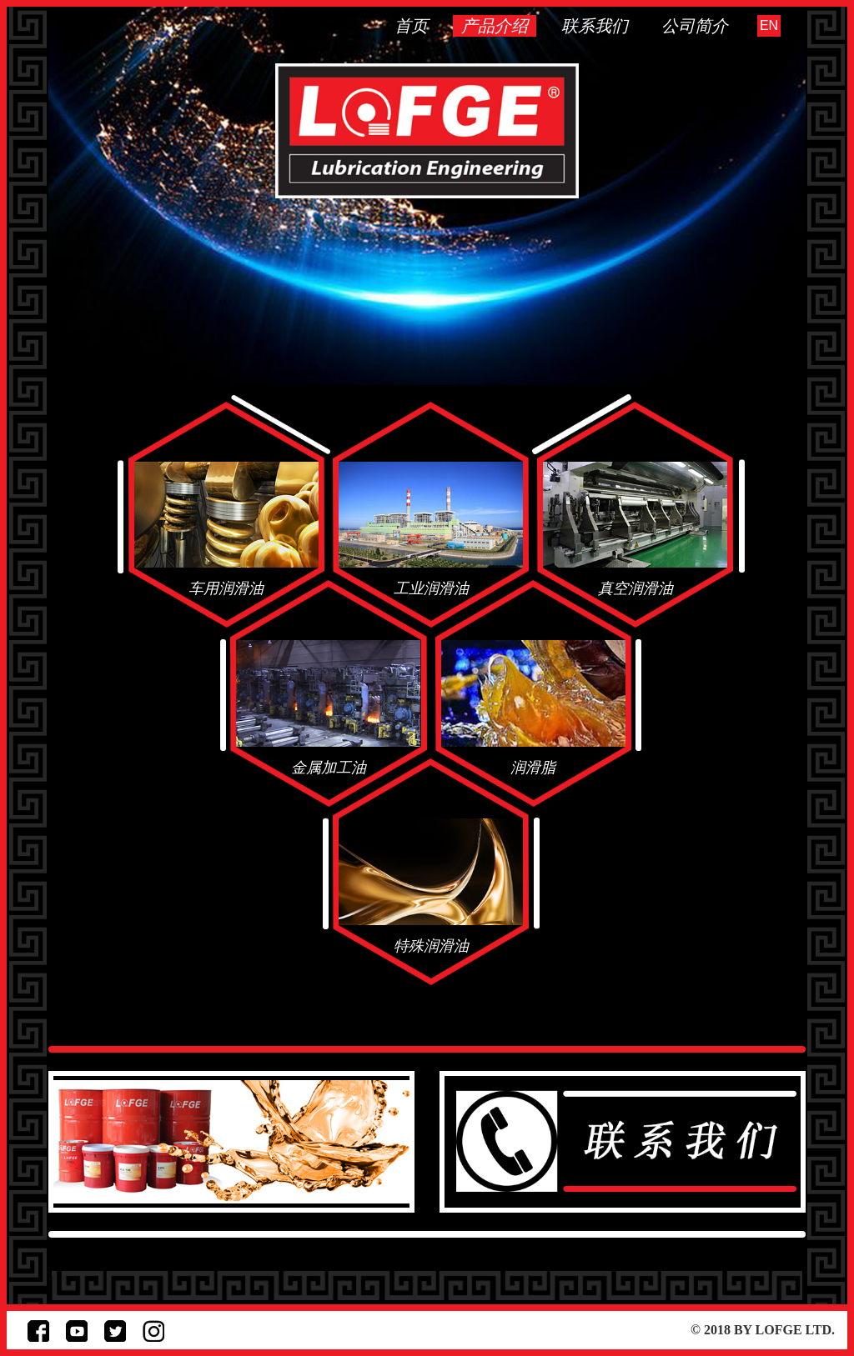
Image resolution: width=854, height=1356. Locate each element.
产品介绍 (494, 26)
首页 (411, 26)
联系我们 (594, 26)
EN (769, 25)
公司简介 (694, 26)
